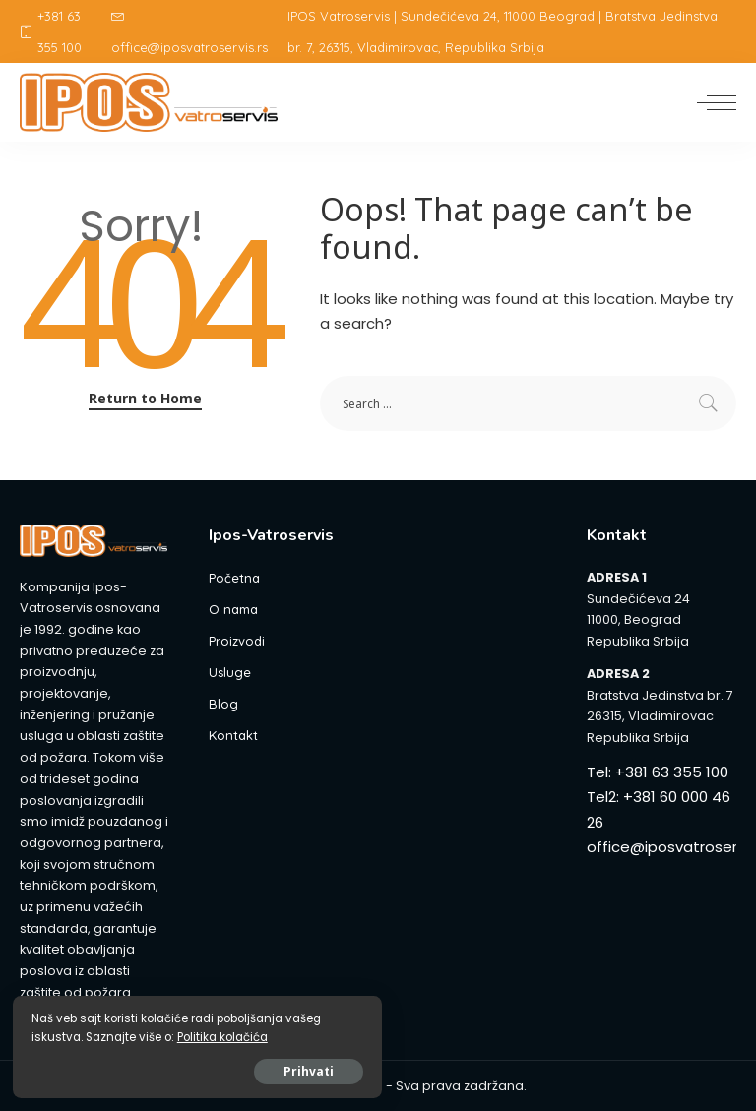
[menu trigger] (711, 102)
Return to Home (145, 398)
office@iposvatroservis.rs (189, 32)
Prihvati (236, 1068)
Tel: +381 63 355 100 (657, 772)
